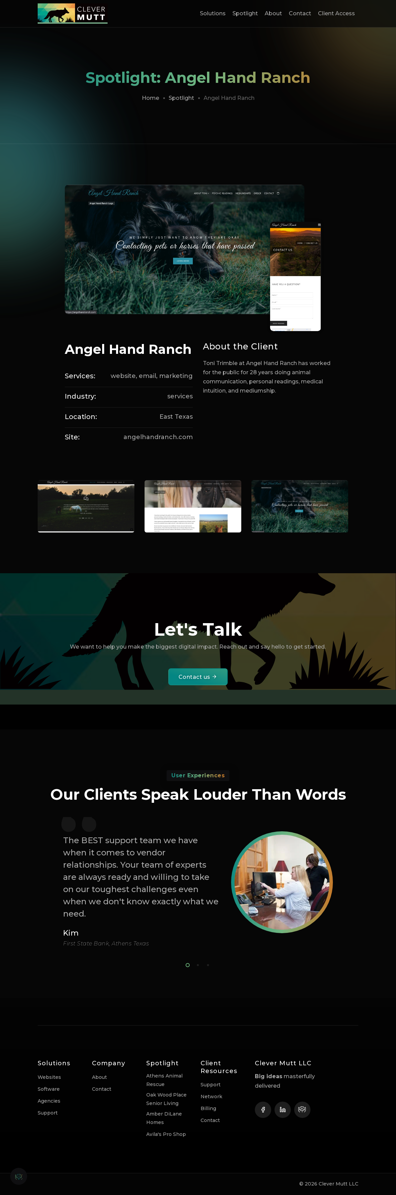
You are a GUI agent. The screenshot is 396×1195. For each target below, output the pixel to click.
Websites (49, 1077)
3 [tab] (206, 964)
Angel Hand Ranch (128, 349)
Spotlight (245, 13)
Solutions (213, 13)
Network (211, 1096)
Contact (300, 13)
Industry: (80, 396)
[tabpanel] (198, 882)
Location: (81, 417)
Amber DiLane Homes (164, 1118)
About (273, 13)
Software (49, 1089)
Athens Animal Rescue (164, 1080)
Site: (72, 437)
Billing (208, 1108)
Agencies (49, 1101)
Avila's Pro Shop (166, 1134)
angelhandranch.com (158, 437)
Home (150, 98)
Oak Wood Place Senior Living (166, 1099)
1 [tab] (186, 964)
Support (48, 1113)
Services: (80, 376)
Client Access (336, 13)
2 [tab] (196, 964)
